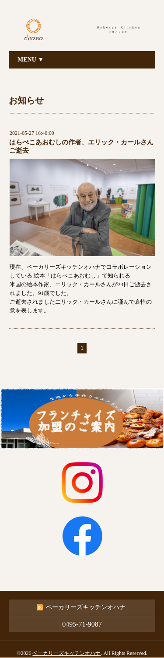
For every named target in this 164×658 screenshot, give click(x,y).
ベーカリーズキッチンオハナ (66, 653)
